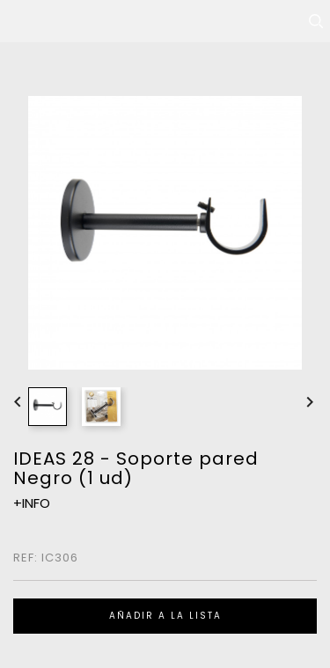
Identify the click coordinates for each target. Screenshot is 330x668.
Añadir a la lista (165, 615)
